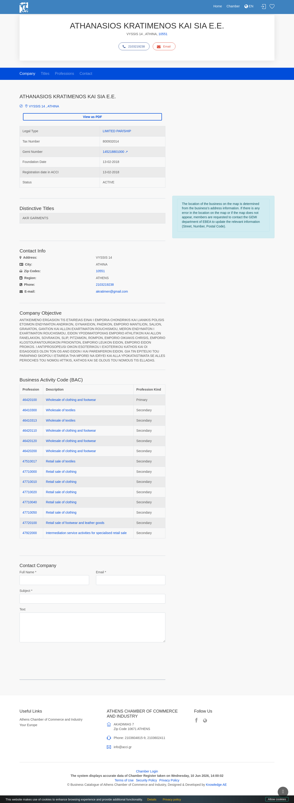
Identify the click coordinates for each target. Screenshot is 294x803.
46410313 (30, 420)
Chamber (233, 6)
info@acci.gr (123, 747)
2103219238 (134, 46)
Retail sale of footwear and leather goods (75, 523)
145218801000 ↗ (115, 152)
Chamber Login (147, 771)
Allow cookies (277, 799)
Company (27, 74)
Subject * (26, 591)
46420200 (30, 451)
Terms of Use (124, 780)
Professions (64, 74)
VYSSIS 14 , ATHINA (41, 106)
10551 (162, 34)
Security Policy (146, 780)
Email (164, 46)
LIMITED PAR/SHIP (117, 131)
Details (151, 799)
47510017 (30, 461)
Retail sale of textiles (60, 461)
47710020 (30, 492)
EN (248, 6)
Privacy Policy (169, 780)
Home (217, 6)
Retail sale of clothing (61, 471)
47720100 (30, 523)
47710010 (30, 482)
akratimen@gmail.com (112, 291)
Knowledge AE (216, 784)
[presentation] (54, 655)
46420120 (30, 441)
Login (263, 6)
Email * (101, 572)
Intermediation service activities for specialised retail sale (86, 533)
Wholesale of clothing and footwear (71, 400)
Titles (45, 74)
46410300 (30, 410)
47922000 (30, 533)
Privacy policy (172, 799)
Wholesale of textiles (60, 410)
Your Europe (28, 725)
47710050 (30, 512)
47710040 (30, 502)
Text (22, 609)
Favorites (271, 6)
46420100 (30, 400)
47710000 (30, 471)
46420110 (30, 430)
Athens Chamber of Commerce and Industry (51, 719)
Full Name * (28, 572)
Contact (85, 74)
